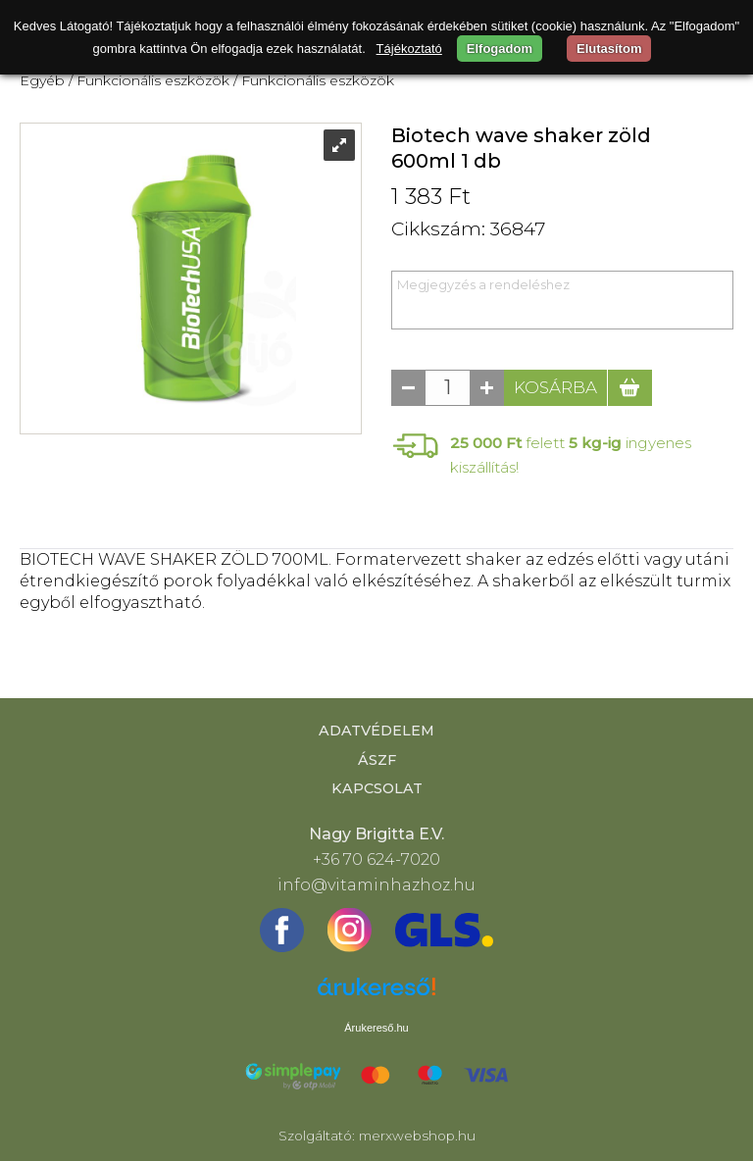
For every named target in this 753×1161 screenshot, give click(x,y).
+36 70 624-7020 (376, 859)
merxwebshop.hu (417, 1135)
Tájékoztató (409, 48)
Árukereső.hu (376, 1028)
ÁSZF (377, 760)
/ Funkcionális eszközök (149, 80)
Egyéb (42, 80)
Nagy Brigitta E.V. (376, 834)
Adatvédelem (376, 730)
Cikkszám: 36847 (468, 229)
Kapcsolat (377, 788)
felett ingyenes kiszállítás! (570, 455)
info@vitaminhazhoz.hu (376, 885)
